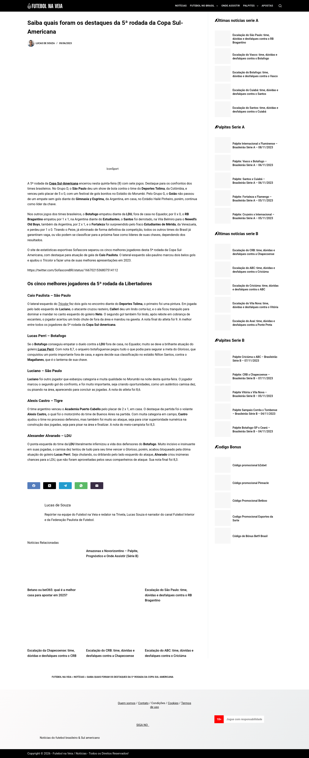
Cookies (173, 703)
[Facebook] (33, 485)
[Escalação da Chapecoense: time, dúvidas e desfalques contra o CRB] (53, 626)
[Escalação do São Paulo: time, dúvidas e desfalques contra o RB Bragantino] (171, 566)
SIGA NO (142, 725)
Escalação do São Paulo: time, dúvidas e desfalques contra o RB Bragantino (168, 595)
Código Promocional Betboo (250, 500)
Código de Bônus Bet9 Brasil (250, 536)
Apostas (267, 5)
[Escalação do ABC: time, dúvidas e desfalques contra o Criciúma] (171, 626)
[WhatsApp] (81, 485)
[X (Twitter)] (49, 485)
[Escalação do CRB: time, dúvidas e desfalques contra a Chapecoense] (112, 626)
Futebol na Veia (62, 677)
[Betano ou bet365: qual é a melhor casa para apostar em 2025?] (53, 566)
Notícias (181, 5)
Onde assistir (230, 5)
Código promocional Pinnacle (251, 483)
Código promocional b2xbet (250, 465)
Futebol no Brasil (205, 6)
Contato (143, 703)
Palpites (251, 6)
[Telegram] (65, 485)
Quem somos (126, 703)
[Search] (280, 5)
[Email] (96, 485)
